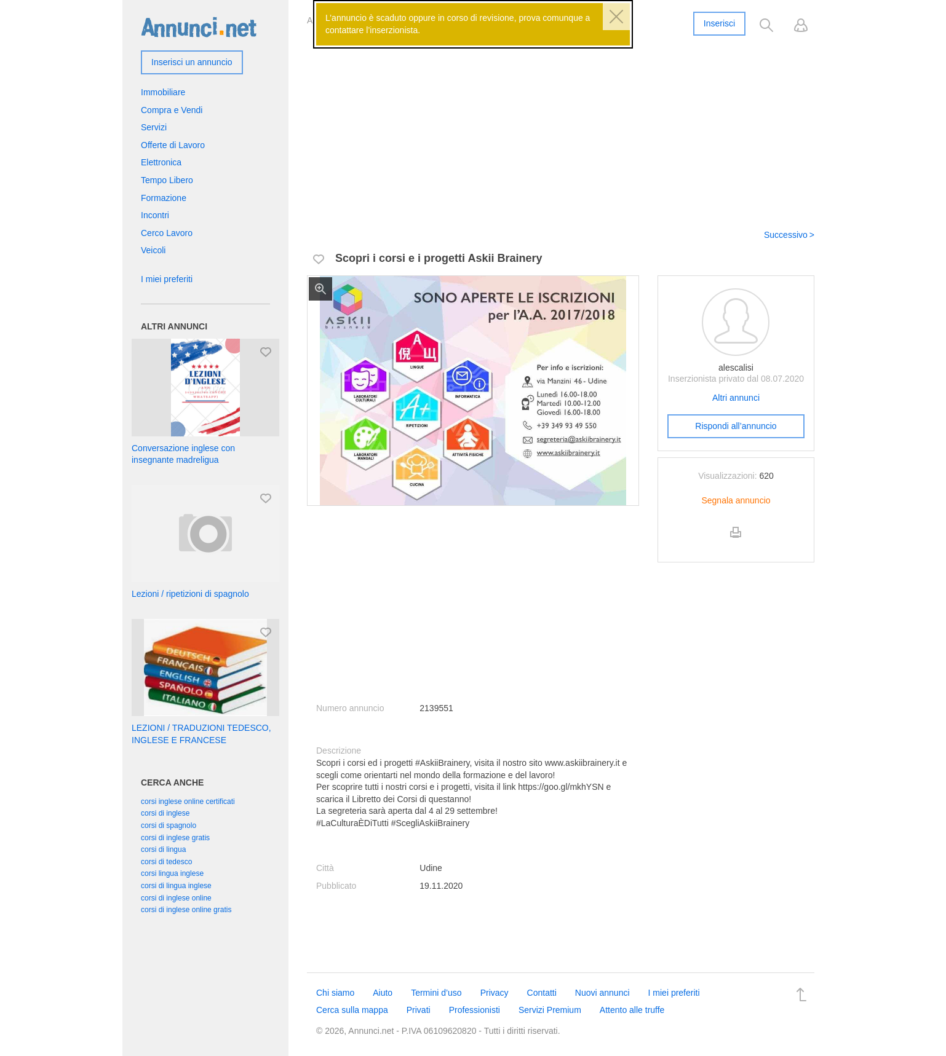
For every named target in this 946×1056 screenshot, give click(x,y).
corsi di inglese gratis (175, 837)
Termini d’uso (436, 993)
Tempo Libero (167, 180)
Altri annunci (736, 398)
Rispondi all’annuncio (735, 426)
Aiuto (382, 993)
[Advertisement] (560, 125)
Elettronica (161, 162)
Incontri (155, 215)
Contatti (542, 993)
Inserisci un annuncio (192, 62)
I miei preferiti (167, 279)
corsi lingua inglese (172, 873)
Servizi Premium (550, 1010)
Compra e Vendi (171, 110)
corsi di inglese (165, 813)
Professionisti (474, 1010)
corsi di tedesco (166, 861)
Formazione (163, 198)
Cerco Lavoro (167, 233)
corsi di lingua (163, 849)
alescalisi (735, 367)
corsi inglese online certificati (188, 801)
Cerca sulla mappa (352, 1010)
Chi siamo (335, 993)
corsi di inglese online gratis (186, 909)
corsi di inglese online (176, 898)
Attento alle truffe (632, 1010)
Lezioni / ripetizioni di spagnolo (190, 594)
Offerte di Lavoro (173, 145)
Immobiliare (163, 92)
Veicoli (153, 250)
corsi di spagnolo (168, 825)
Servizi (154, 127)
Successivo (786, 235)
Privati (419, 1010)
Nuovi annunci (602, 993)
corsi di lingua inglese (176, 885)
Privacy (494, 993)
